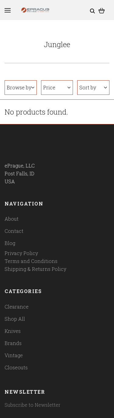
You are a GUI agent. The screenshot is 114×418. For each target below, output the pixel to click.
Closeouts (16, 367)
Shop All (15, 319)
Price (57, 87)
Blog (10, 243)
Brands (13, 343)
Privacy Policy (21, 253)
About (12, 219)
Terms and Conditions (31, 261)
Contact (14, 231)
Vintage (14, 355)
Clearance (17, 306)
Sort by (93, 87)
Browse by (20, 87)
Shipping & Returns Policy (35, 269)
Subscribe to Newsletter (32, 405)
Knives (13, 331)
